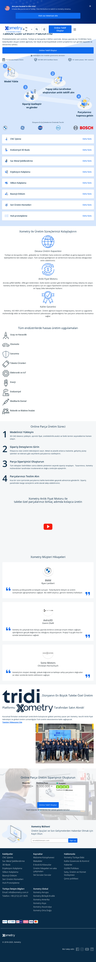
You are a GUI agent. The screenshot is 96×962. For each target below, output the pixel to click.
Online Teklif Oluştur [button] (75, 28)
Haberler (68, 864)
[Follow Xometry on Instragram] (82, 949)
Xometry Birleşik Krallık (44, 896)
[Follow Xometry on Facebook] (77, 949)
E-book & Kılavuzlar (42, 864)
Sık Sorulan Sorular (42, 875)
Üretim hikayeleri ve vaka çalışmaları (45, 870)
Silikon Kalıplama (10, 872)
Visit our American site (48, 15)
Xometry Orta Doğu (42, 910)
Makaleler (37, 861)
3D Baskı (6, 864)
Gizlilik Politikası (71, 868)
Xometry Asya (39, 903)
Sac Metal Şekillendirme (13, 861)
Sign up (73, 840)
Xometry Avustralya (42, 906)
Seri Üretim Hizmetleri (12, 879)
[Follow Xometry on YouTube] (87, 949)
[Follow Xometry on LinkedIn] (92, 949)
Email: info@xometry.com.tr (15, 892)
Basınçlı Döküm (9, 875)
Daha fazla (87, 139)
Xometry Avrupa (40, 892)
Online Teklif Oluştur (48, 50)
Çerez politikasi (71, 878)
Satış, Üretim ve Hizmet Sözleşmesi (75, 873)
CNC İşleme (7, 857)
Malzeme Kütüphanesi (43, 857)
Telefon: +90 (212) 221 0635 (15, 896)
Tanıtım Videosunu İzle (12, 722)
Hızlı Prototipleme (10, 882)
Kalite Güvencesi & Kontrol (76, 861)
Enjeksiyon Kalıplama (12, 868)
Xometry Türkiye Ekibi (74, 857)
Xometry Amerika (41, 899)
